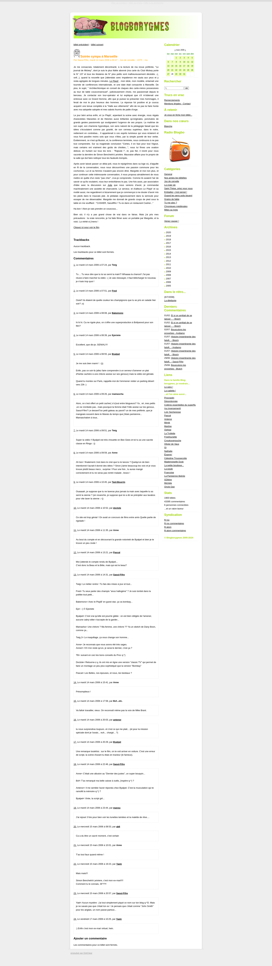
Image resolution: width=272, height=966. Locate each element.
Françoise (169, 472)
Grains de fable (171, 199)
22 (176, 70)
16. (75, 719)
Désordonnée (171, 401)
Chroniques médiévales (176, 206)
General (168, 174)
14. (75, 682)
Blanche (168, 126)
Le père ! (168, 387)
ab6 (118, 826)
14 (172, 66)
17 (184, 66)
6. (74, 394)
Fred (114, 290)
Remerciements (172, 100)
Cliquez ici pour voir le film (86, 227)
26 (192, 70)
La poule (168, 469)
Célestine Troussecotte (175, 458)
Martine (168, 426)
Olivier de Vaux (171, 444)
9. (74, 482)
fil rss (166, 520)
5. (74, 354)
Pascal (116, 552)
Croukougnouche (172, 440)
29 (176, 74)
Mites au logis (171, 209)
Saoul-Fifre (119, 574)
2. (74, 290)
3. (74, 313)
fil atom (167, 527)
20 (168, 70)
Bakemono (117, 313)
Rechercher (172, 81)
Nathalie (168, 451)
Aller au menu (135, 3)
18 (188, 66)
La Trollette (169, 433)
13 (168, 66)
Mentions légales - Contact (177, 103)
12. (75, 552)
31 (184, 74)
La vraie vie (170, 185)
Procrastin (169, 397)
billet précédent (81, 44)
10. (75, 508)
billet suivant (97, 44)
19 (192, 66)
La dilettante (170, 300)
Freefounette (170, 437)
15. (75, 701)
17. (75, 742)
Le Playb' (114, 81)
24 (184, 70)
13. (75, 574)
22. (75, 864)
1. (74, 265)
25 (188, 70)
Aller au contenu (119, 3)
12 (192, 62)
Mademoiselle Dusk (174, 461)
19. (75, 808)
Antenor (168, 419)
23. (75, 893)
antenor (117, 719)
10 (184, 62)
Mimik (167, 422)
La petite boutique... (174, 465)
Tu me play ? (170, 202)
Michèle (168, 483)
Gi (165, 447)
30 (180, 74)
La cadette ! (170, 390)
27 (168, 74)
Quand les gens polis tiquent (178, 195)
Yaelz (119, 864)
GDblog (168, 479)
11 (188, 62)
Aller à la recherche (153, 3)
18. (75, 764)
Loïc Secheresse (172, 412)
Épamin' (168, 454)
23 (180, 70)
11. (75, 530)
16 (180, 66)
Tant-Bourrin (118, 482)
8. (74, 452)
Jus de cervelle (127, 60)
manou (116, 808)
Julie (110, 185)
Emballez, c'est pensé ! (175, 192)
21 (172, 70)
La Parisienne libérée (174, 476)
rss (146, 60)
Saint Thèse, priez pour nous (178, 188)
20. (75, 826)
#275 (139, 60)
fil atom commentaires (175, 530)
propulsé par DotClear (81, 953)
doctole (117, 508)
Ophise (167, 429)
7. (74, 430)
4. (74, 335)
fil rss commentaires (174, 523)
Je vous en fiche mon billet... (178, 115)
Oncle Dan (169, 486)
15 (176, 66)
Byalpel (116, 354)
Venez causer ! (171, 221)
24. (75, 919)
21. (75, 845)
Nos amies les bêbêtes (175, 178)
